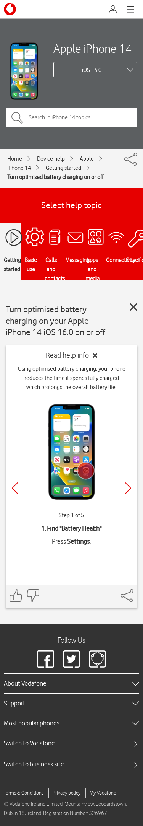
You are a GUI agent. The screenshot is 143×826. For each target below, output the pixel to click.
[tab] (71, 743)
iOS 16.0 (91, 70)
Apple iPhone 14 (92, 48)
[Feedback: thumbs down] (32, 595)
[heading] (71, 683)
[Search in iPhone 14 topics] (71, 117)
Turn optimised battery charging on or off (55, 177)
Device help (51, 158)
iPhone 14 (19, 168)
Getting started (63, 168)
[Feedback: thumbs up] (16, 595)
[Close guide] (133, 307)
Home (14, 158)
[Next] (128, 488)
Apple (87, 158)
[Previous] (15, 488)
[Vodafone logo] (10, 9)
